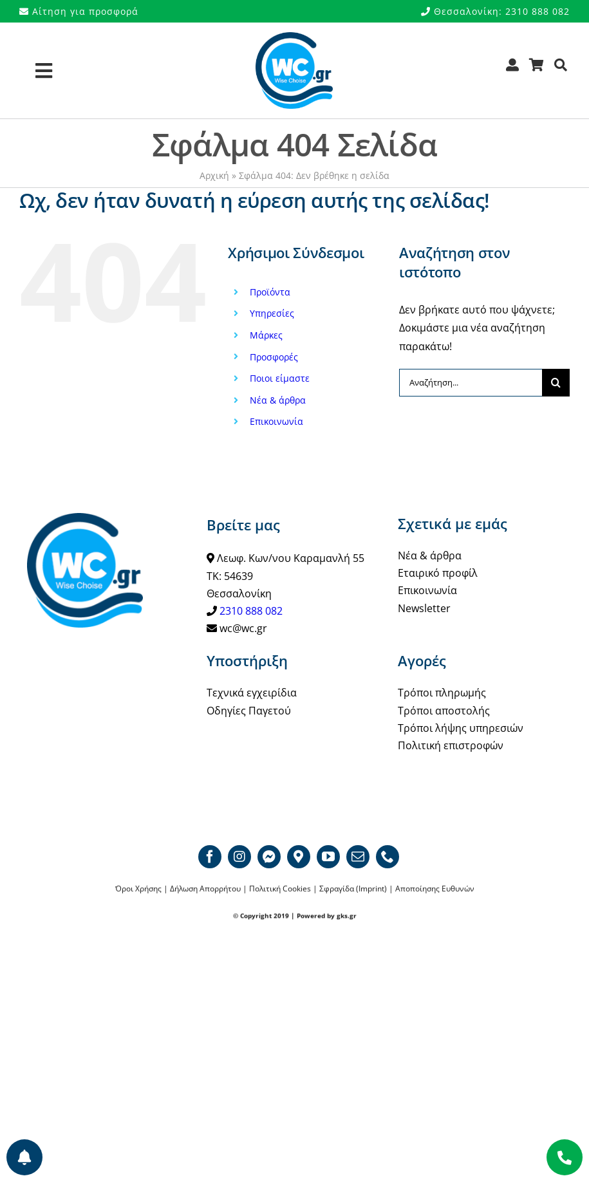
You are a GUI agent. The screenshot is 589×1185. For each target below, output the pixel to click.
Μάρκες (266, 335)
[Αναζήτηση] (561, 69)
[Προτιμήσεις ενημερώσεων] (24, 1157)
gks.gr (347, 915)
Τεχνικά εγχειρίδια (252, 693)
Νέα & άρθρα (278, 400)
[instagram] (239, 856)
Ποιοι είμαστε (280, 378)
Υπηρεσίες (272, 313)
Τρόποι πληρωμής (442, 693)
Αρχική (214, 175)
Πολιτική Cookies (280, 889)
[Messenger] (269, 856)
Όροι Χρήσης (138, 889)
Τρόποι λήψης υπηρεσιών (460, 728)
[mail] (357, 856)
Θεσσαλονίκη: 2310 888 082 (495, 11)
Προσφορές (274, 357)
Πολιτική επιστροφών (450, 745)
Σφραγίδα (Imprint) (353, 889)
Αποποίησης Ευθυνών (434, 889)
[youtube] (328, 856)
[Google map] (298, 856)
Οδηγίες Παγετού (249, 711)
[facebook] (209, 856)
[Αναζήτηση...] (470, 383)
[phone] (387, 856)
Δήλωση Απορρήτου (205, 889)
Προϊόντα (270, 292)
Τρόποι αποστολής (444, 711)
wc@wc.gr (243, 628)
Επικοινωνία (276, 421)
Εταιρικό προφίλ (438, 573)
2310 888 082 (251, 611)
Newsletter (424, 608)
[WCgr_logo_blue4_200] (294, 37)
